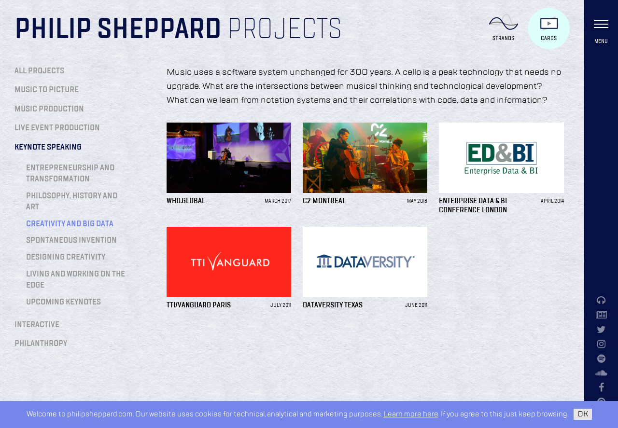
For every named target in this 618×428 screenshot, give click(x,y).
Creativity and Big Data (69, 224)
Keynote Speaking (48, 147)
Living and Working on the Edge (75, 280)
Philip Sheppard (118, 29)
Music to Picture (46, 89)
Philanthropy (40, 343)
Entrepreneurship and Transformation (70, 173)
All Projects (39, 71)
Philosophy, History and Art (71, 201)
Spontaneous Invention (71, 240)
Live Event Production (57, 128)
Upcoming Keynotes (63, 302)
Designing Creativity (65, 257)
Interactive (36, 324)
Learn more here (410, 414)
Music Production (49, 109)
